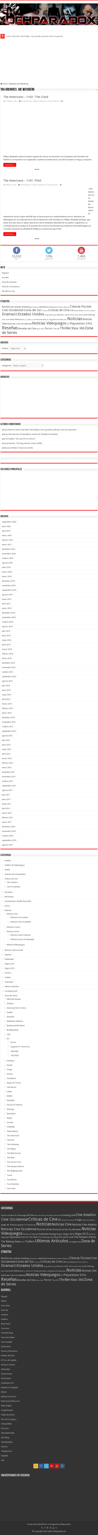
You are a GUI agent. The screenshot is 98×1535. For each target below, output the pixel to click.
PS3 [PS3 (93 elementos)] (90, 323)
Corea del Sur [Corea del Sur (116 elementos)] (32, 310)
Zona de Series (53, 101)
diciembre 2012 (8, 717)
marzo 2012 (7, 758)
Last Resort (11, 1087)
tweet (37, 169)
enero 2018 (6, 535)
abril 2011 (6, 808)
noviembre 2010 (9, 831)
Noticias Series (13, 931)
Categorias (6, 365)
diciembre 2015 (8, 581)
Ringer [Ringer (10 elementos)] (59, 1234)
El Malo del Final (7, 1355)
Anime (7, 870)
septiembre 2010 (9, 840)
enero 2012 (6, 767)
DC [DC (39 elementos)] (85, 311)
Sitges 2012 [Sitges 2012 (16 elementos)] (68, 1234)
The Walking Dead (14, 1171)
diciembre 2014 (8, 613)
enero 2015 (6, 608)
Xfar (3, 1460)
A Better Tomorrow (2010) (22, 448)
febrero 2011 (7, 817)
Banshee (10, 1017)
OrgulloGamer (7, 1410)
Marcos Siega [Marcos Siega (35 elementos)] (48, 320)
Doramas (9, 892)
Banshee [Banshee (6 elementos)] (57, 1215)
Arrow (13, 1042)
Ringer (9, 1118)
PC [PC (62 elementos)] (68, 323)
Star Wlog (5, 1437)
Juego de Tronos (14, 1083)
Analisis (8, 860)
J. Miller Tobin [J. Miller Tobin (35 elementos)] (69, 315)
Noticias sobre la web (14, 950)
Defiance (10, 1061)
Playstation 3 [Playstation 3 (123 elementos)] (78, 323)
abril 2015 (6, 604)
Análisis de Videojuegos (15, 865)
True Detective (13, 1184)
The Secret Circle (14, 1162)
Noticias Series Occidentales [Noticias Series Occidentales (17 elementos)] (67, 1229)
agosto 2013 (7, 681)
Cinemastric (6, 1346)
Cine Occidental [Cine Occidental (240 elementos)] (14, 1219)
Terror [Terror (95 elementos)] (49, 328)
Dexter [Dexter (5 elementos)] (64, 1220)
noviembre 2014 (9, 617)
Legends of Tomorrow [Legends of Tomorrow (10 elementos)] (26, 1225)
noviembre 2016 (9, 554)
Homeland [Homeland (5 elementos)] (91, 1220)
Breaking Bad (12, 1030)
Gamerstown (6, 1374)
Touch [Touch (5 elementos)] (22, 1242)
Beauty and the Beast (16, 1025)
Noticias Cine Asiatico (20, 917)
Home (4, 84)
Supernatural (12, 1131)
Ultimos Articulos (39, 101)
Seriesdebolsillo (8, 1433)
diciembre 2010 (8, 827)
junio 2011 (6, 799)
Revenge (10, 1109)
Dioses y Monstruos (9, 1351)
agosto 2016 (7, 563)
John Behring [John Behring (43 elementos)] (89, 315)
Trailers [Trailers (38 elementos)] (30, 1241)
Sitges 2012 (9, 964)
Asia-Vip (4, 1310)
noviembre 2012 (9, 722)
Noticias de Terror (8, 1396)
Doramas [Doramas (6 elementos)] (70, 1220)
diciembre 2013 (8, 663)
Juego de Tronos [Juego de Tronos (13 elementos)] (8, 1225)
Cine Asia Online (8, 1337)
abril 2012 (6, 754)
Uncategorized (11, 991)
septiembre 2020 (9, 522)
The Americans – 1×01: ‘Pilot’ (22, 180)
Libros (7, 906)
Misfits (10, 1096)
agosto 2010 (7, 845)
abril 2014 (6, 645)
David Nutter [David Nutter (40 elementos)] (79, 311)
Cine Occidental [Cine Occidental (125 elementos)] (12, 310)
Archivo (5, 348)
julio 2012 (6, 740)
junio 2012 (6, 745)
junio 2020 (6, 526)
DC (8, 1039)
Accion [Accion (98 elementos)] (6, 306)
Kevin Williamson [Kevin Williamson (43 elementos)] (17, 319)
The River (11, 1157)
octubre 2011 (7, 781)
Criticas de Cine (11, 879)
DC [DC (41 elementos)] (59, 1219)
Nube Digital (6, 1406)
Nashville (10, 1100)
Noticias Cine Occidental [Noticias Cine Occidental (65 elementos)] (19, 323)
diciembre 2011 (8, 772)
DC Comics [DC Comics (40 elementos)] (91, 311)
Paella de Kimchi (8, 1415)
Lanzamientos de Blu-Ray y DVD (18, 901)
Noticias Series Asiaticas (21, 935)
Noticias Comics (13, 927)
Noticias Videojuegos (16, 945)
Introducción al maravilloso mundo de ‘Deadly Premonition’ (33, 434)
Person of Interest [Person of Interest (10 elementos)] (30, 1234)
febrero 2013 (7, 708)
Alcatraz (10, 1003)
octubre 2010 (7, 836)
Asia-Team (5, 1305)
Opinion (8, 955)
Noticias (8, 910)
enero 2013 (6, 713)
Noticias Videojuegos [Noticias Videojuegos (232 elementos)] (49, 323)
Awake (10, 1012)
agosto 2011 (7, 790)
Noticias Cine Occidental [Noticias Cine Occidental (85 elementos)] (18, 1229)
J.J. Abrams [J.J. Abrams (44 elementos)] (59, 315)
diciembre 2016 (8, 549)
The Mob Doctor (14, 1153)
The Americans (26, 101)
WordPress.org (8, 291)
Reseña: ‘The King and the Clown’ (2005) (25, 443)
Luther (9, 1091)
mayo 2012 (6, 749)
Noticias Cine (12, 914)
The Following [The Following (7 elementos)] (43, 1237)
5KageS (4, 1296)
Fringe (9, 1069)
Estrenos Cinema (8, 1365)
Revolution (11, 1113)
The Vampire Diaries (15, 1166)
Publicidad (9, 959)
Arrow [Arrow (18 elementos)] (30, 1215)
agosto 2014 (7, 626)
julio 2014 (6, 631)
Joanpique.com (7, 1383)
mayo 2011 (6, 804)
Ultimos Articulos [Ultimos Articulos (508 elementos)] (51, 1240)
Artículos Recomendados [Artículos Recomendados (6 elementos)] (44, 1215)
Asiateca (4, 1315)
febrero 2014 (7, 654)
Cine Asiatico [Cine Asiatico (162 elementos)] (86, 1215)
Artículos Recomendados (15, 874)
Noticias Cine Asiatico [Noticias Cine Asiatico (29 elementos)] (84, 1224)
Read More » (9, 165)
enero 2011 (6, 822)
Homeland (11, 1078)
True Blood (11, 1180)
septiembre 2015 (9, 590)
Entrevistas (9, 897)
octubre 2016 (7, 558)
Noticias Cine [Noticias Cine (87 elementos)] (89, 1270)
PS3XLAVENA (6, 1424)
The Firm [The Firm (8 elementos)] (25, 1237)
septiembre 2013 (9, 676)
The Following (13, 1144)
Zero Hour (11, 1188)
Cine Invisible (6, 1342)
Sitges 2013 (9, 968)
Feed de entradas (9, 282)
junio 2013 (6, 690)
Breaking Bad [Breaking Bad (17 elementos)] (68, 1215)
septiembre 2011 (9, 786)
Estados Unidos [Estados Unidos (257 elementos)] (31, 314)
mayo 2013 (6, 695)
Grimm (10, 1074)
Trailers (8, 977)
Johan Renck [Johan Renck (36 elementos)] (79, 315)
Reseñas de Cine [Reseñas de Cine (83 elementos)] (27, 328)
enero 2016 (6, 576)
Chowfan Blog (7, 1333)
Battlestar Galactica (15, 1021)
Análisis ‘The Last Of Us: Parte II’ (21, 439)
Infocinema (6, 1378)
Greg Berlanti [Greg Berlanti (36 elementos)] (50, 315)
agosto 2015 (7, 595)
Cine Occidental (13, 887)
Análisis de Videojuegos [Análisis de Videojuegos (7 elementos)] (17, 1215)
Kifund (3, 1392)
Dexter (10, 1065)
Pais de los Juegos (8, 1419)
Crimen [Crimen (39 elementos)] (45, 311)
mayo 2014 (6, 640)
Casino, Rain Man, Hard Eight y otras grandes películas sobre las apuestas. (34, 36)
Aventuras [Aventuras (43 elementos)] (53, 307)
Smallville (11, 1127)
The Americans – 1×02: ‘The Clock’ (26, 97)
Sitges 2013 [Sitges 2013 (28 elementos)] (81, 1233)
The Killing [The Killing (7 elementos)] (54, 1237)
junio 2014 (6, 635)
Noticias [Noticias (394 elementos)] (44, 1224)
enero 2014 (6, 658)
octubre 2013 (7, 672)
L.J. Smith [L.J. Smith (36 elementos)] (27, 320)
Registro (5, 273)
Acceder (5, 277)
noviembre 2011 (9, 776)
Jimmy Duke (7, 430)
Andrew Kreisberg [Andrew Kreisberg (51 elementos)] (22, 307)
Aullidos (4, 1319)
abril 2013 (6, 699)
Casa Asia (5, 1328)
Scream (10, 1122)
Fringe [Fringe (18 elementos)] (78, 1220)
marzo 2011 (7, 813)
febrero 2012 (7, 763)
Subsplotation (7, 1442)
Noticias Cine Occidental (21, 922)
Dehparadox (65, 1524)
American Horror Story (16, 1008)
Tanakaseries (6, 1451)
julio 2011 (6, 795)
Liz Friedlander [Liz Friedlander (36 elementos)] (37, 320)
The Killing (11, 1149)
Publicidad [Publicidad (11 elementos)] (43, 1234)
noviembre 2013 (9, 667)
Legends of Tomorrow (20, 1047)
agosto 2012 (7, 736)
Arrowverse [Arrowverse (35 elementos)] (35, 307)
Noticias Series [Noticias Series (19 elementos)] (44, 1229)
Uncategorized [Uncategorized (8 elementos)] (75, 1242)
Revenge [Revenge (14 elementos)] (53, 1234)
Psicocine (5, 1428)
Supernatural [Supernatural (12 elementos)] (15, 1237)
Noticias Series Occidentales (22, 939)
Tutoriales (9, 982)
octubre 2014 (7, 622)
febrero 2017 (7, 540)
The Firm (10, 1140)
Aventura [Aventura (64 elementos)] (43, 307)
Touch (9, 1175)
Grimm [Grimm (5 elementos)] (84, 1220)
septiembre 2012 (9, 731)
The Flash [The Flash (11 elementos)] (33, 1237)
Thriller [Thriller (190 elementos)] (65, 328)
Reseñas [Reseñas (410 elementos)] (10, 327)
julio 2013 (6, 686)
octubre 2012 (7, 726)
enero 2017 (6, 544)
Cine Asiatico (12, 882)
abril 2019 (6, 531)
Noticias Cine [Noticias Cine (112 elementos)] (62, 1224)
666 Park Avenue (14, 999)
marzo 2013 (7, 704)
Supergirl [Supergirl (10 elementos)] (5, 1237)
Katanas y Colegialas (9, 1387)
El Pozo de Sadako (8, 1360)
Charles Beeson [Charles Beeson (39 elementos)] (63, 307)
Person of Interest (14, 1105)
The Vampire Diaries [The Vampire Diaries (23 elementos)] (85, 1237)
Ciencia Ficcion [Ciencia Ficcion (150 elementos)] (80, 306)
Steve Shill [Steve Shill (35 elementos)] (40, 329)
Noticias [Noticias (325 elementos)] (74, 318)
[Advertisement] (49, 60)
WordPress (42, 1524)
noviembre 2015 (9, 585)
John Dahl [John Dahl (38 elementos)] (6, 320)
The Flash (15, 1055)
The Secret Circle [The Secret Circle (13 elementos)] (66, 1237)
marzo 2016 (7, 572)
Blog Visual (5, 1324)
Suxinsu (4, 1446)
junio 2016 (6, 567)
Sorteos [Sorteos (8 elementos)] (92, 1234)
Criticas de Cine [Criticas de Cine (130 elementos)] (59, 310)
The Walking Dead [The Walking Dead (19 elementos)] (10, 1241)
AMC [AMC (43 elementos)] (12, 307)
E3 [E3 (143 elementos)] (16, 314)
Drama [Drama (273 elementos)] (8, 314)
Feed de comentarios (11, 286)
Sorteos (8, 973)
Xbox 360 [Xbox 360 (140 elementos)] (78, 328)
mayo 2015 (6, 599)
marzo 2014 (7, 649)
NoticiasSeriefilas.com (10, 1401)
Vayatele (4, 1456)
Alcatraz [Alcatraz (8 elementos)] (4, 1215)
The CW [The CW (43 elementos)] (56, 329)
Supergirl (14, 1051)
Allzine (3, 1301)
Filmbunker (5, 1369)
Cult (8, 1034)
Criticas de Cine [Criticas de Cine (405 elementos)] (42, 1219)
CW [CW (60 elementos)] (71, 310)
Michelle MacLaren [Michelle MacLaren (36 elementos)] (60, 320)
